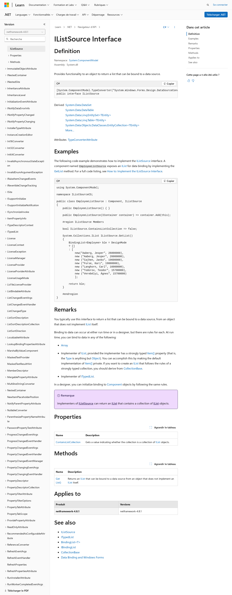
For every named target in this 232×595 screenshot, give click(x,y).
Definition (194, 34)
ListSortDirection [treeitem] (16, 331)
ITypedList (87, 376)
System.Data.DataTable (79, 110)
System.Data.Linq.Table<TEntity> (85, 120)
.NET (69, 27)
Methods (193, 53)
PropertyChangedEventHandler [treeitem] (24, 454)
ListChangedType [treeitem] (16, 311)
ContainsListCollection (68, 442)
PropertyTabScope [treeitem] (17, 513)
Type (69, 358)
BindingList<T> (70, 542)
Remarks (193, 43)
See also (192, 62)
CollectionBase (133, 368)
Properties (194, 48)
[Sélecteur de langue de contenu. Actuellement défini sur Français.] (12, 589)
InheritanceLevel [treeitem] (16, 95)
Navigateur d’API (87, 27)
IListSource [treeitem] (16, 48)
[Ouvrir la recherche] (208, 5)
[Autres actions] (174, 27)
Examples (193, 38)
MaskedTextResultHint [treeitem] (19, 364)
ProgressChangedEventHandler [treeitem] (24, 441)
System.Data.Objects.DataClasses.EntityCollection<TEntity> (102, 125)
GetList (58, 171)
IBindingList (68, 547)
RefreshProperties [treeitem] (17, 564)
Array (64, 345)
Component (114, 384)
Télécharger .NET (216, 14)
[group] (116, 92)
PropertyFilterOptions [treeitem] (19, 500)
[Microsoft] (6, 5)
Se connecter (220, 4)
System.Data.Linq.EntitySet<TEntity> (88, 115)
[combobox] (24, 32)
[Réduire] (44, 24)
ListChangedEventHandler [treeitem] (21, 304)
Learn (58, 27)
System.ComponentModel (83, 60)
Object (96, 358)
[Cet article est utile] (189, 80)
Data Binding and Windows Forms (82, 557)
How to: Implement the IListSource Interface (134, 171)
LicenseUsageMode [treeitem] (18, 278)
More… (69, 130)
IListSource (143, 161)
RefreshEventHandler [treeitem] (18, 557)
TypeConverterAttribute (82, 139)
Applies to (193, 57)
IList (124, 166)
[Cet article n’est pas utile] (193, 80)
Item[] (151, 353)
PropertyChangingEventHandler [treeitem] (24, 474)
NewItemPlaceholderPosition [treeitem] (23, 397)
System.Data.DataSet (78, 105)
